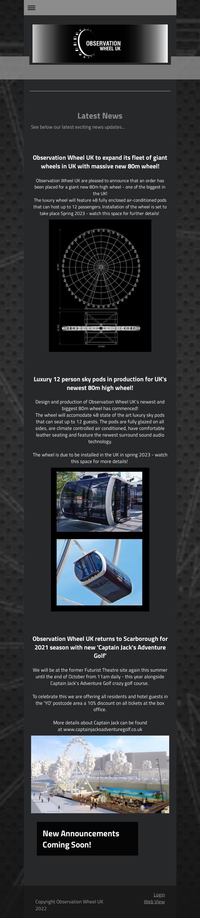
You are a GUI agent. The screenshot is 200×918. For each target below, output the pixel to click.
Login (159, 894)
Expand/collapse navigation (100, 7)
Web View (154, 901)
